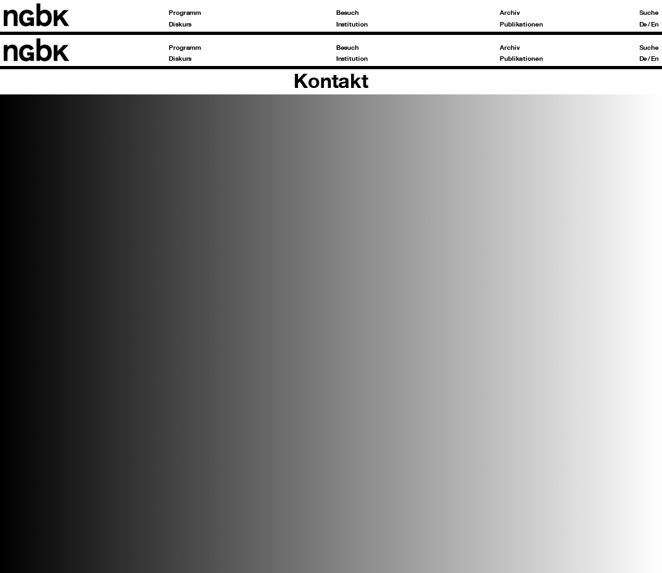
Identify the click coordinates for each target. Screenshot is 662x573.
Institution (352, 24)
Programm (185, 12)
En (655, 24)
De (643, 24)
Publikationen (521, 24)
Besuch (347, 12)
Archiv (509, 12)
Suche (649, 12)
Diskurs (180, 24)
